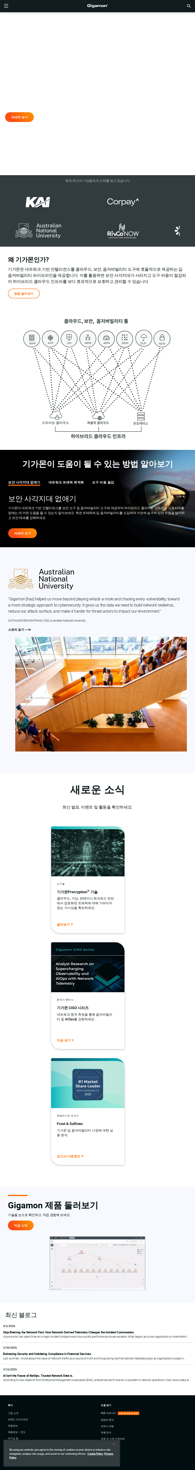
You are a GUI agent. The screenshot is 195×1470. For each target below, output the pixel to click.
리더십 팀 (13, 1438)
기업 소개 (13, 1413)
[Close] (113, 1449)
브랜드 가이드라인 (18, 1419)
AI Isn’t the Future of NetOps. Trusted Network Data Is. (38, 1375)
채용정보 (13, 1425)
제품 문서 (106, 1432)
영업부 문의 (107, 1419)
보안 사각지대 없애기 (24, 482)
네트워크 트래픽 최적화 (66, 482)
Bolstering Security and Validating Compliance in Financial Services (47, 1354)
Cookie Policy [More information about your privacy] (95, 1458)
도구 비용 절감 (103, 482)
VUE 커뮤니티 (109, 1413)
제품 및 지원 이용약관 (113, 1438)
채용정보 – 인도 (16, 1432)
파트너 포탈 (107, 1426)
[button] (189, 6)
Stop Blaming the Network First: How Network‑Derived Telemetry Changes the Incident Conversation (68, 1332)
